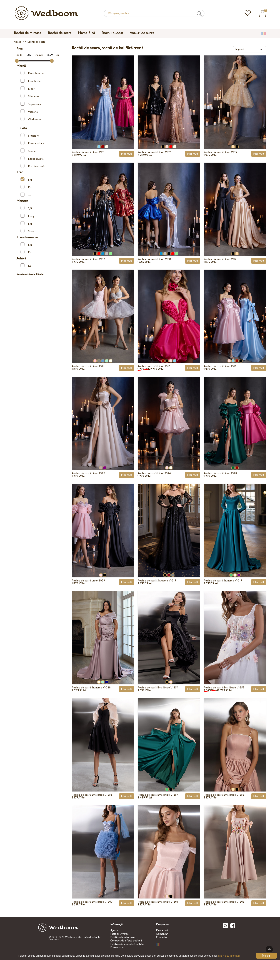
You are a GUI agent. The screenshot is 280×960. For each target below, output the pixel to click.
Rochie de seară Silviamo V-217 (223, 581)
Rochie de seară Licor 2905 (220, 152)
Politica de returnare (122, 937)
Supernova (31, 104)
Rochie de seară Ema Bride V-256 (92, 795)
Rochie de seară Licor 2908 (154, 259)
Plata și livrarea (119, 934)
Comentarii (162, 934)
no (26, 195)
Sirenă (28, 151)
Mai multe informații (229, 955)
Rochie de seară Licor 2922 (88, 473)
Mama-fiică (86, 33)
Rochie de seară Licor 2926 (154, 473)
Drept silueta (32, 158)
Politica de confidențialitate (127, 944)
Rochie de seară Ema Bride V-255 (224, 688)
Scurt (27, 231)
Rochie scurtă (32, 166)
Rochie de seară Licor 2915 (154, 366)
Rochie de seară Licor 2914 (88, 366)
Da (26, 187)
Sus (269, 949)
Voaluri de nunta (142, 33)
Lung (27, 216)
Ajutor (114, 930)
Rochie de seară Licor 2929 (88, 581)
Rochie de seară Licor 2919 (220, 366)
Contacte (161, 937)
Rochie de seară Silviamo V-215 (157, 581)
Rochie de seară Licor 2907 (88, 259)
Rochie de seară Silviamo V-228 (91, 688)
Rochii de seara (59, 33)
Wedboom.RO (73, 937)
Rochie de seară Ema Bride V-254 (158, 688)
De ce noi (162, 930)
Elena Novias (32, 73)
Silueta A (30, 135)
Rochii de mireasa (27, 33)
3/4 (26, 208)
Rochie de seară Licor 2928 (220, 473)
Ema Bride (31, 81)
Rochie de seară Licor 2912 (220, 259)
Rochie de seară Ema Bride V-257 (158, 795)
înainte (45, 55)
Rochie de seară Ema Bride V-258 (224, 795)
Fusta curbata (32, 143)
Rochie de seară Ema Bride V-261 (158, 902)
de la (25, 55)
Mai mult (126, 154)
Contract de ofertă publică (126, 941)
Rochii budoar (112, 33)
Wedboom (31, 119)
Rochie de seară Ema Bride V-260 (92, 902)
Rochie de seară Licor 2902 (154, 152)
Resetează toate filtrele (30, 274)
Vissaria (29, 111)
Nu (26, 179)
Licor (27, 88)
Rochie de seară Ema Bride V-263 (224, 902)
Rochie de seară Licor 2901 (88, 152)
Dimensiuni (117, 947)
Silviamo (30, 96)
